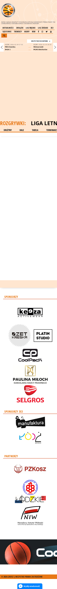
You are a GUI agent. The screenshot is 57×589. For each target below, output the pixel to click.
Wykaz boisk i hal (49, 22)
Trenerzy (18, 31)
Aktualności (8, 27)
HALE (22, 130)
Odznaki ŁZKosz (17, 23)
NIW (33, 31)
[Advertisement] (28, 89)
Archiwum (28, 23)
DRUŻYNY (8, 130)
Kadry (26, 31)
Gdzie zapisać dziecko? (9, 22)
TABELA (35, 130)
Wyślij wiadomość (32, 586)
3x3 (52, 27)
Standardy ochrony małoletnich (30, 22)
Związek (19, 27)
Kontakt (36, 23)
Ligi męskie (30, 27)
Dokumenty (6, 23)
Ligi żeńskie (43, 27)
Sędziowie (6, 31)
